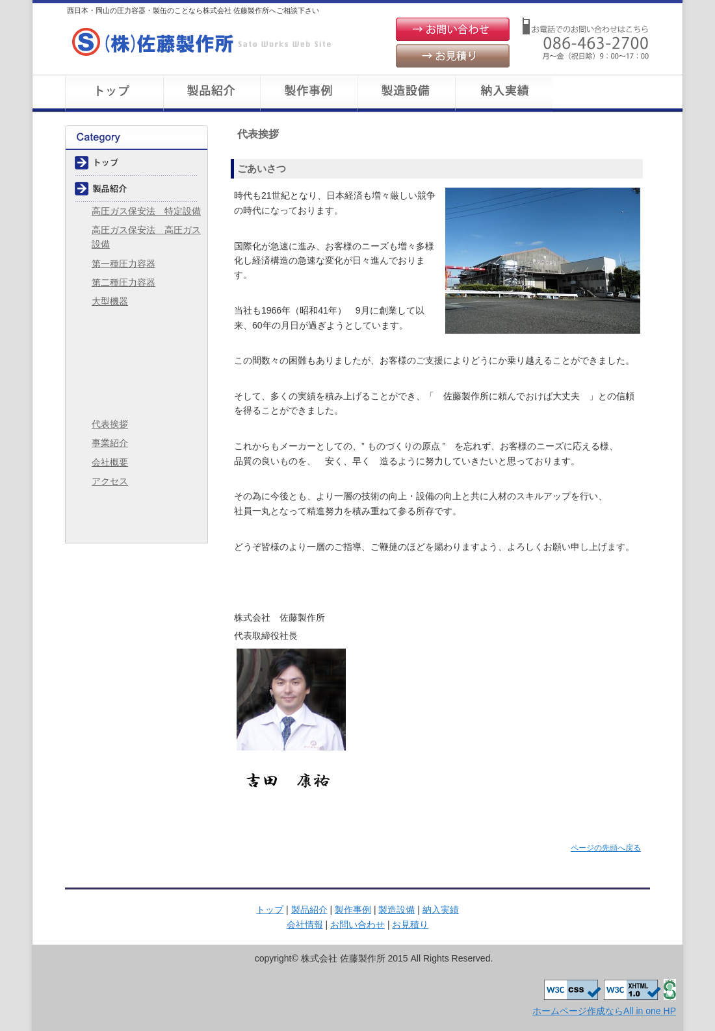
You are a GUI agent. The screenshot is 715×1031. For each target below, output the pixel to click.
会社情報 (136, 402)
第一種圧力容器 (123, 263)
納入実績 (503, 93)
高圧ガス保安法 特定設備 (146, 211)
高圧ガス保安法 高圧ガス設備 (146, 237)
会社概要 (601, 93)
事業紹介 (110, 443)
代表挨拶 (110, 424)
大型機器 (110, 301)
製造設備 (406, 93)
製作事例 (309, 93)
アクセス (110, 481)
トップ (113, 93)
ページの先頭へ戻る (606, 847)
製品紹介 (211, 93)
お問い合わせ (453, 29)
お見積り (453, 56)
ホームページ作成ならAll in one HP (604, 1011)
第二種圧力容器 (123, 282)
